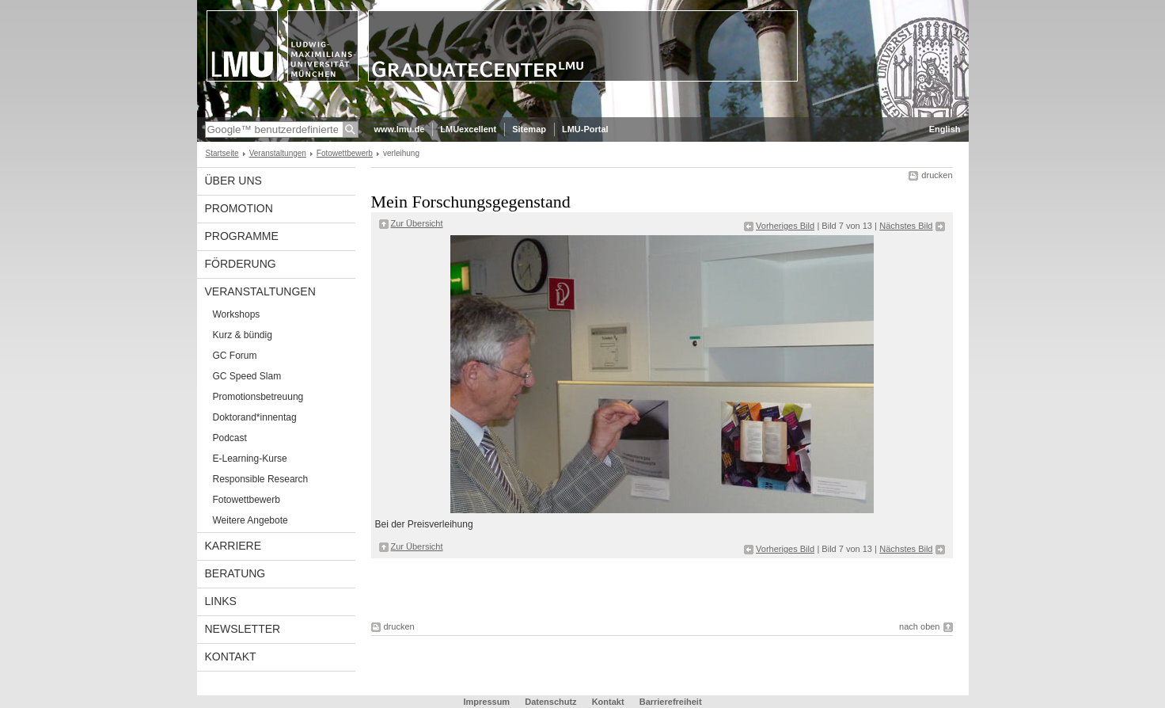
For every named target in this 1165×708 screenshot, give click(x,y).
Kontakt (230, 656)
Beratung (235, 573)
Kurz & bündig (242, 335)
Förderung (240, 263)
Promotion (239, 208)
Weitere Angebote (250, 520)
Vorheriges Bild (785, 225)
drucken (936, 175)
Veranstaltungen (277, 153)
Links (221, 601)
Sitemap (529, 129)
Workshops (236, 314)
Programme (242, 236)
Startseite (222, 153)
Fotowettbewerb (345, 153)
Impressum (486, 701)
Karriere (233, 545)
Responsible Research (261, 479)
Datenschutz (550, 701)
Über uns (233, 180)
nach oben (919, 626)
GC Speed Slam (247, 376)
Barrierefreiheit (670, 701)
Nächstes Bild (905, 225)
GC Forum (235, 355)
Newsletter (243, 628)
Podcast (230, 437)
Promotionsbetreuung (258, 396)
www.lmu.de (399, 129)
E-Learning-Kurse (250, 458)
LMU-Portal (585, 129)
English (945, 129)
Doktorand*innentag (255, 417)
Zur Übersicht (417, 223)
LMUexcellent (468, 129)
